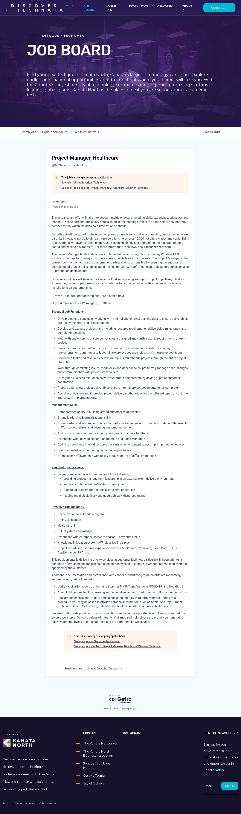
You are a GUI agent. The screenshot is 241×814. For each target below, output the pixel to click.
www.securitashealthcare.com (151, 247)
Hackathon (138, 5)
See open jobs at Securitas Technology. (84, 182)
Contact (219, 7)
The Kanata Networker (100, 743)
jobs (28, 132)
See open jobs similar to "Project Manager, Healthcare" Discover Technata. (104, 187)
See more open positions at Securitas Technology (93, 668)
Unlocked (165, 5)
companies (54, 132)
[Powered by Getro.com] (120, 699)
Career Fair (111, 8)
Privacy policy (111, 708)
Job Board (88, 8)
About (187, 5)
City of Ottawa (93, 783)
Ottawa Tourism (95, 775)
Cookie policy (127, 708)
